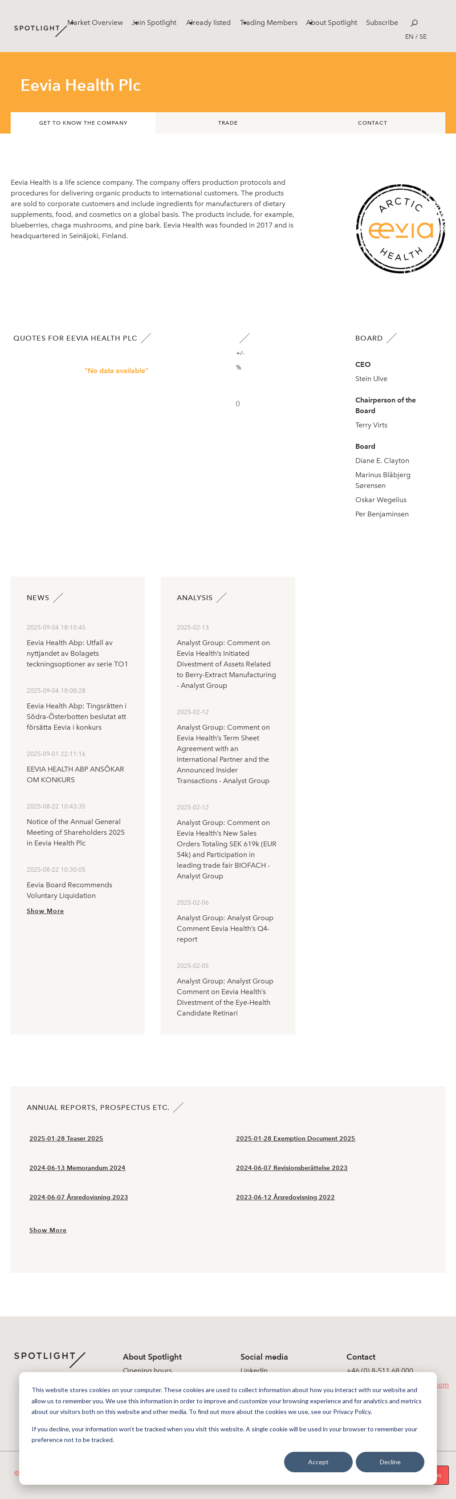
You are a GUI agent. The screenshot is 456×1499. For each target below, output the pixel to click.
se (423, 37)
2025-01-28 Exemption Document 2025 (295, 1138)
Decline (390, 1462)
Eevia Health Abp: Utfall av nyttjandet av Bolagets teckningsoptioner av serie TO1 (77, 653)
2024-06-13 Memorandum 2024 (77, 1168)
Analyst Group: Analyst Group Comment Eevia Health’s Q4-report (225, 928)
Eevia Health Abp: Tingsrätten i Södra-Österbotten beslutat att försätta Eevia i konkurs (76, 716)
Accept (318, 1462)
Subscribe (382, 22)
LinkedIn (254, 1370)
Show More (45, 911)
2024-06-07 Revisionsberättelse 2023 (292, 1168)
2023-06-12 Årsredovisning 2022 (285, 1197)
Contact (372, 123)
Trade (228, 123)
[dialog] (228, 1428)
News (38, 597)
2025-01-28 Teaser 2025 (66, 1138)
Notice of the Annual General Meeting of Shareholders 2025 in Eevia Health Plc (76, 832)
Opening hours (147, 1370)
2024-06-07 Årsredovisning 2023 (78, 1197)
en (409, 37)
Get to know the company (83, 123)
